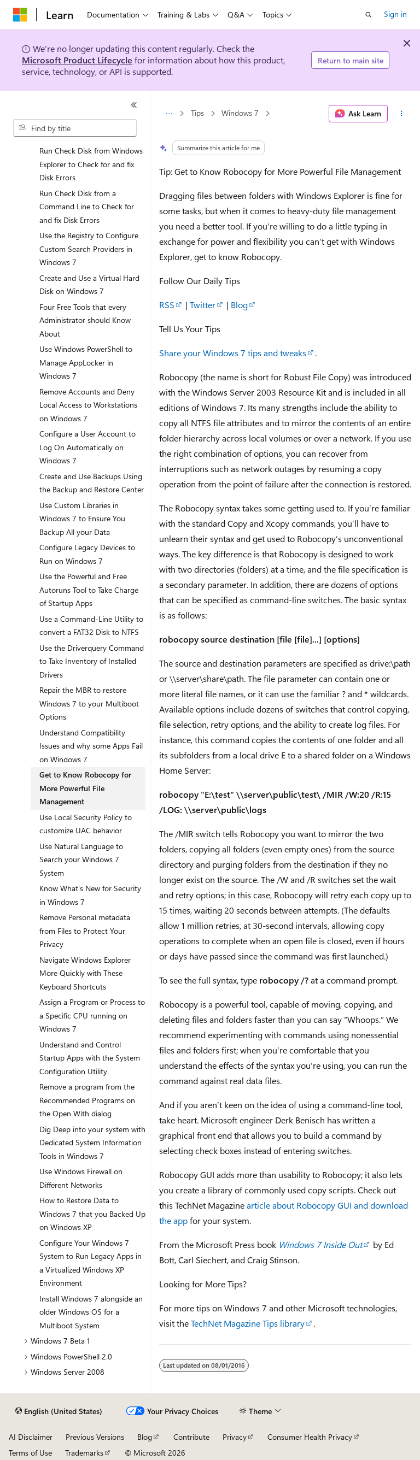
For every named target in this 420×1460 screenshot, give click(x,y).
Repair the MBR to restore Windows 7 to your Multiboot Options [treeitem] (89, 703)
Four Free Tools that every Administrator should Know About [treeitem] (85, 320)
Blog (239, 304)
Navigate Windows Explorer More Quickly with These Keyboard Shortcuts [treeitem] (85, 973)
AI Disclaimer (30, 1437)
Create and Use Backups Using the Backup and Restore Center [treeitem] (91, 483)
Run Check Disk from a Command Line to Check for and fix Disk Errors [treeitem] (86, 206)
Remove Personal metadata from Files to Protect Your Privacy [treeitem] (84, 930)
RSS (166, 304)
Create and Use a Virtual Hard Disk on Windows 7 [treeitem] (89, 285)
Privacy (235, 1437)
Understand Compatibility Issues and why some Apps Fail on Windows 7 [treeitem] (91, 745)
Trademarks (84, 1452)
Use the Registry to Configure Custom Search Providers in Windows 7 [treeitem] (88, 248)
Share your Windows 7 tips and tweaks (232, 352)
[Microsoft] (20, 15)
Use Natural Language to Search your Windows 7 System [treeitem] (81, 859)
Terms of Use (30, 1452)
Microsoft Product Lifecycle (77, 60)
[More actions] (401, 113)
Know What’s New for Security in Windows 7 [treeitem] (90, 895)
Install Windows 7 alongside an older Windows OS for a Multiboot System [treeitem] (91, 1312)
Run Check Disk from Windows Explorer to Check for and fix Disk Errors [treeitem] (91, 163)
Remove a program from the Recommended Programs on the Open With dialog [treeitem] (87, 1099)
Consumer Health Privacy (309, 1437)
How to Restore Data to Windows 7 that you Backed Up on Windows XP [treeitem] (92, 1213)
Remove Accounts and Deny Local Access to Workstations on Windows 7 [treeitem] (88, 404)
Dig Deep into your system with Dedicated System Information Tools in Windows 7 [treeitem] (92, 1142)
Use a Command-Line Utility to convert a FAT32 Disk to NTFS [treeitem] (91, 626)
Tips (197, 113)
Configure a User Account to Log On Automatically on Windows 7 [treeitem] (87, 447)
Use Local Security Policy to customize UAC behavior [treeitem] (85, 824)
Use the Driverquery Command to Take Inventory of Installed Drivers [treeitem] (91, 661)
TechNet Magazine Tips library (248, 1323)
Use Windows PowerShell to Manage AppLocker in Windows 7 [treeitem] (85, 362)
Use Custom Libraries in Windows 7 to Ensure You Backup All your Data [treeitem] (82, 518)
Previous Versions (95, 1437)
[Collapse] (133, 105)
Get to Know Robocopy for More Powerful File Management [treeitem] (85, 787)
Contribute (191, 1437)
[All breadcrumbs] (168, 113)
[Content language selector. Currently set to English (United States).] (59, 1411)
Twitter (202, 304)
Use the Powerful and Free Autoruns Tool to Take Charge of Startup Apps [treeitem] (88, 589)
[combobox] (75, 128)
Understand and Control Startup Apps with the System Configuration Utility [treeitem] (89, 1057)
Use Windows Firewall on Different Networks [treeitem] (80, 1178)
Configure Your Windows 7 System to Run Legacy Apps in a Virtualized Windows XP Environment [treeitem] (90, 1263)
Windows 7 (240, 113)
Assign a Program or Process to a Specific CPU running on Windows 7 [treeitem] (92, 1015)
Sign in (395, 14)
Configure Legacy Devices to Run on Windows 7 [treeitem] (87, 554)
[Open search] (369, 15)
